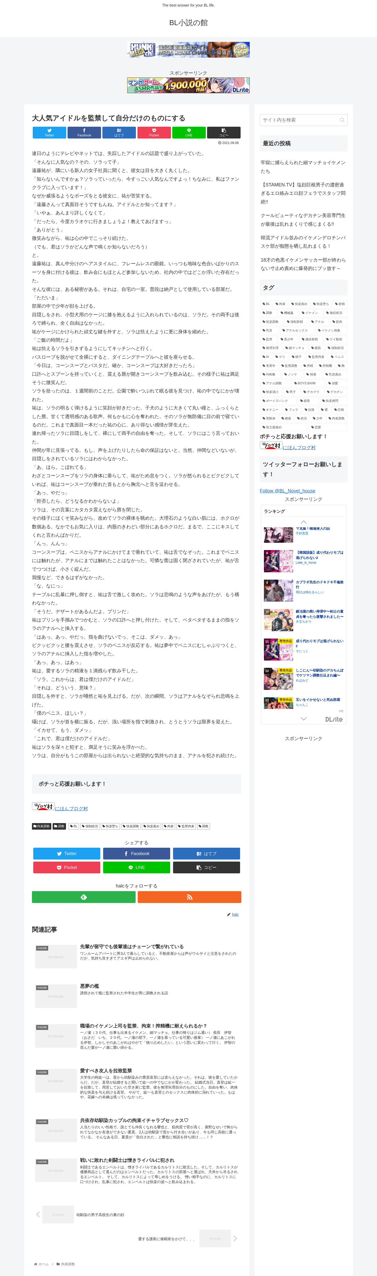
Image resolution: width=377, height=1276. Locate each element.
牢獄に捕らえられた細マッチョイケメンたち (303, 167)
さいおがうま (305, 564)
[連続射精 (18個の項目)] (311, 339)
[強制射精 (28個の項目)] (296, 322)
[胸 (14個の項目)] (341, 366)
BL (73, 826)
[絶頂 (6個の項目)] (302, 419)
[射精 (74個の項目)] (340, 304)
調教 (59, 826)
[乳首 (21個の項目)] (269, 331)
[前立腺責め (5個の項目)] (284, 427)
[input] (304, 120)
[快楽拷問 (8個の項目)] (333, 401)
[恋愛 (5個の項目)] (328, 427)
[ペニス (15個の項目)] (338, 357)
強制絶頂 (90, 826)
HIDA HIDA (304, 648)
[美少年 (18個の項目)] (288, 339)
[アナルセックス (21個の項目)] (297, 331)
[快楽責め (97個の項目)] (299, 304)
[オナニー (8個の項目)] (271, 410)
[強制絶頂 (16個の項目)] (336, 348)
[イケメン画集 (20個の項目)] (331, 331)
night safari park (307, 681)
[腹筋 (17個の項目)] (316, 348)
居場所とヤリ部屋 (309, 530)
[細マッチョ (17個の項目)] (295, 348)
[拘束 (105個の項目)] (280, 304)
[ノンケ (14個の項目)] (292, 375)
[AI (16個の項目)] (266, 357)
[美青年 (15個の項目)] (269, 366)
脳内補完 (302, 599)
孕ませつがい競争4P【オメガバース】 (318, 591)
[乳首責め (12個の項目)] (335, 375)
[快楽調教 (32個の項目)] (272, 322)
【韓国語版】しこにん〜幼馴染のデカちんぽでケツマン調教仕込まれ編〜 (319, 623)
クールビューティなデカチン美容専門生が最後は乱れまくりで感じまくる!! (303, 219)
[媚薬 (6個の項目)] (286, 419)
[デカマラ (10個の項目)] (312, 392)
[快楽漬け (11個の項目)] (271, 392)
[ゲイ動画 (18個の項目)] (335, 339)
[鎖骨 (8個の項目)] (308, 401)
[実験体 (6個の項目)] (269, 419)
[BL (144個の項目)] (266, 304)
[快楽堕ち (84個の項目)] (321, 304)
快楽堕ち (110, 826)
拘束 (169, 826)
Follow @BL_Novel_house (287, 490)
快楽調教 (131, 826)
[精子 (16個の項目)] (297, 357)
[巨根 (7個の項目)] (339, 410)
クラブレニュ (305, 535)
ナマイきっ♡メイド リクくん (318, 677)
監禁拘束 (186, 826)
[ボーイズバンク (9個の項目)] (278, 401)
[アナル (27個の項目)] (319, 322)
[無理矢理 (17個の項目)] (271, 348)
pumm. (301, 652)
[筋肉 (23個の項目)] (338, 322)
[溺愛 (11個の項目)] (336, 383)
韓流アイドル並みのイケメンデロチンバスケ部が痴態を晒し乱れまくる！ (303, 242)
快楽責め (151, 826)
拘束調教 (42, 826)
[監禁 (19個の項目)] (268, 339)
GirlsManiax (334, 719)
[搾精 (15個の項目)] (308, 366)
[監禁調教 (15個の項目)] (289, 366)
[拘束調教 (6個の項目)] (336, 419)
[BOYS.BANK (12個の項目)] (308, 383)
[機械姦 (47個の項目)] (288, 313)
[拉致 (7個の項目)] (310, 410)
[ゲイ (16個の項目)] (281, 357)
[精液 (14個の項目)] (313, 375)
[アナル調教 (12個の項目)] (275, 383)
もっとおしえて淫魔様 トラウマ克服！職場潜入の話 (318, 707)
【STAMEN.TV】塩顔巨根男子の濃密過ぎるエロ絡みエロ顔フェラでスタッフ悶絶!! (303, 193)
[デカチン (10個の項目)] (336, 392)
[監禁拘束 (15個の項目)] (317, 357)
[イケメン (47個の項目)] (311, 313)
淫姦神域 (302, 559)
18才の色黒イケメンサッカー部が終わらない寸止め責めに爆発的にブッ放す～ (303, 264)
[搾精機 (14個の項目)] (326, 366)
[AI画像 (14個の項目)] (270, 375)
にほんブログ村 (60, 808)
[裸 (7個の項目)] (325, 410)
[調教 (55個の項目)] (268, 313)
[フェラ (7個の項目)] (292, 410)
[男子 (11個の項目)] (292, 392)
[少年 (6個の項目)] (318, 419)
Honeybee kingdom (309, 628)
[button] (342, 120)
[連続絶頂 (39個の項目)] (335, 313)
